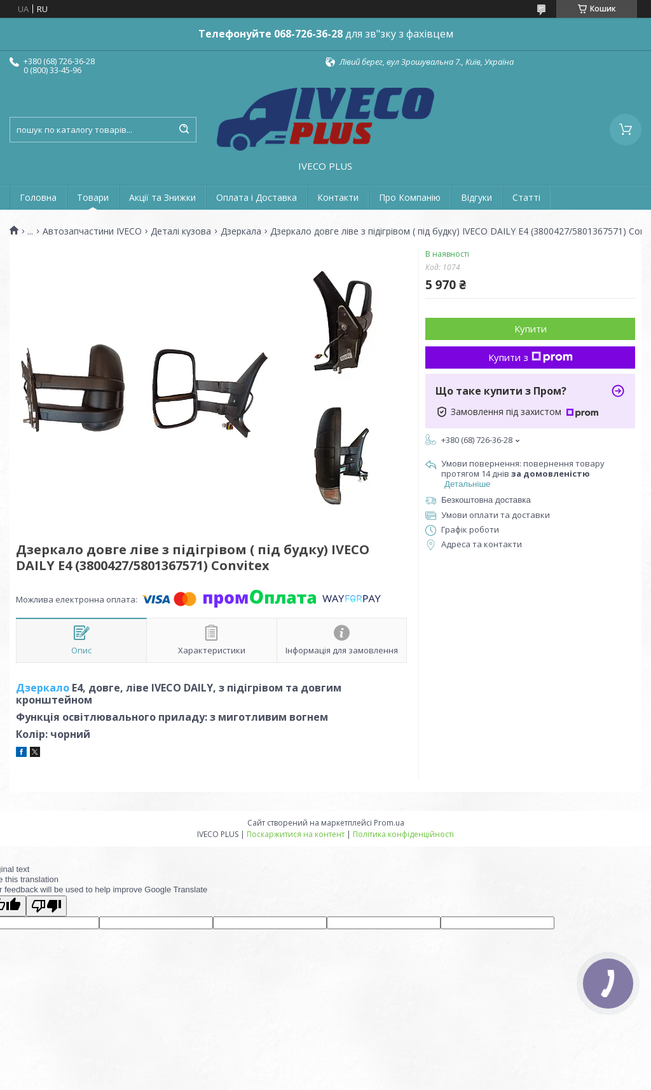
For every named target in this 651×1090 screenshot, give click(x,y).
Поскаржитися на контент (296, 834)
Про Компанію (410, 197)
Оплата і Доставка (256, 197)
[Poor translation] (46, 906)
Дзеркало (42, 688)
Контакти (338, 197)
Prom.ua (389, 822)
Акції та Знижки (162, 197)
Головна (38, 197)
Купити (530, 328)
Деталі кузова (181, 231)
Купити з (530, 357)
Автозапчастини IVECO (92, 231)
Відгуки (476, 197)
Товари (93, 197)
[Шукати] (183, 129)
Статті (526, 197)
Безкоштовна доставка (486, 500)
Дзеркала (241, 231)
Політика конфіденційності (403, 834)
